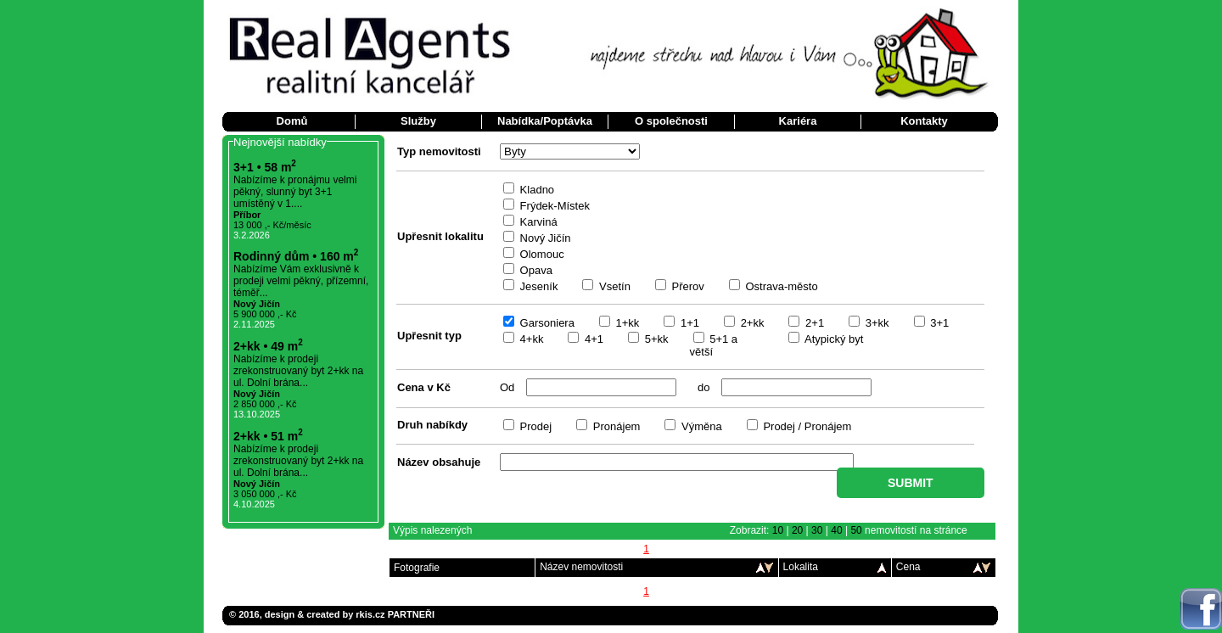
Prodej (534, 426)
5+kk (655, 339)
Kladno (535, 189)
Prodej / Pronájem (806, 426)
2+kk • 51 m (268, 436)
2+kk (750, 322)
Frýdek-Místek (553, 205)
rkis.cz (370, 614)
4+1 (592, 339)
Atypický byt (832, 339)
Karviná (537, 222)
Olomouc (540, 254)
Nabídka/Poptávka (544, 121)
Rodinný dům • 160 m (295, 256)
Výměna (699, 426)
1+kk (626, 322)
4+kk (530, 339)
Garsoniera (546, 322)
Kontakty (924, 121)
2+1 (813, 322)
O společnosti (671, 121)
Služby (418, 121)
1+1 (688, 322)
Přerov (686, 286)
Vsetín (613, 286)
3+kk (875, 322)
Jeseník (537, 286)
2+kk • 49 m (268, 346)
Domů (292, 121)
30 (816, 530)
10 (777, 530)
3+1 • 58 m (264, 167)
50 (855, 530)
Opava (534, 270)
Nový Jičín (544, 238)
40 (836, 530)
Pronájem (615, 426)
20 (797, 530)
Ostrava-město (780, 286)
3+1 (939, 322)
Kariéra (798, 121)
